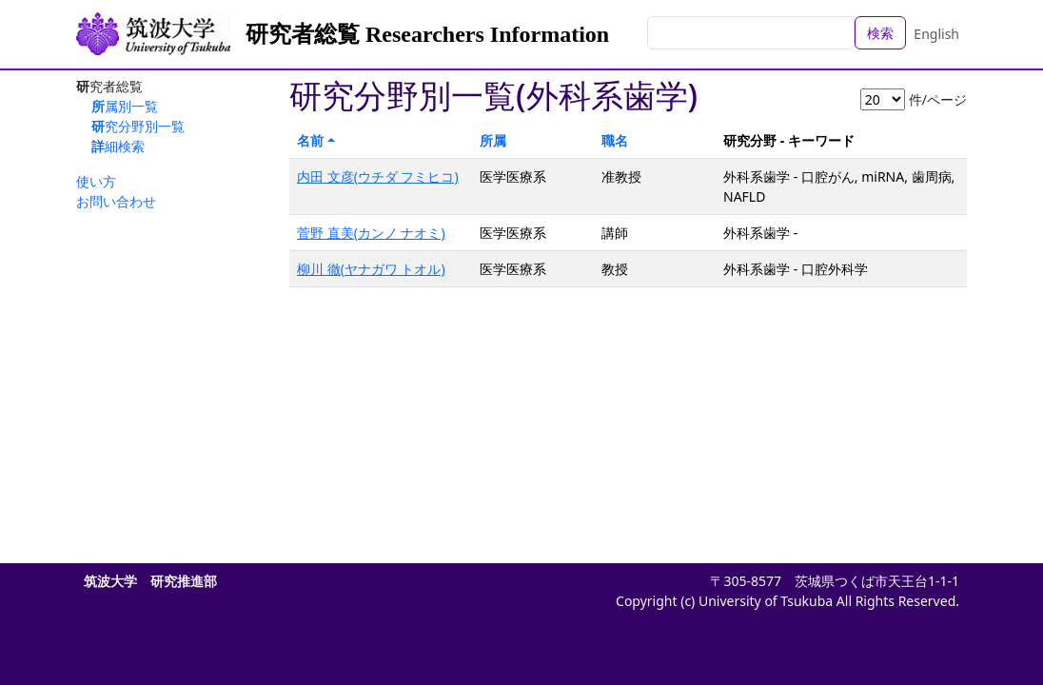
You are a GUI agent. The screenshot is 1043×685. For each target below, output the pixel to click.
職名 (614, 140)
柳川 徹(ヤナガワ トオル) (371, 269)
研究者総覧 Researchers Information (427, 34)
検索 (880, 33)
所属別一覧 (124, 106)
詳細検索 (118, 146)
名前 (310, 140)
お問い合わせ (116, 201)
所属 (493, 140)
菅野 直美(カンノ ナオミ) (371, 233)
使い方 (96, 181)
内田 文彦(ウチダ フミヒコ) (378, 176)
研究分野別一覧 (138, 126)
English (936, 34)
